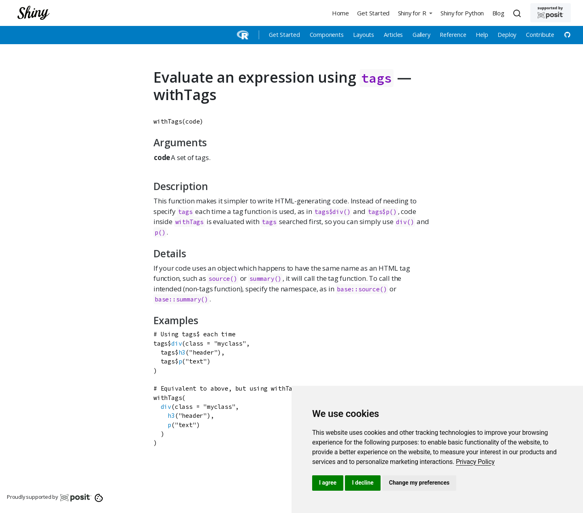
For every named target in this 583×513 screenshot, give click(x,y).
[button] (415, 13)
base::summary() (181, 299)
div (176, 343)
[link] (475, 462)
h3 (182, 352)
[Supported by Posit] (550, 12)
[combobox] (518, 13)
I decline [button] (362, 482)
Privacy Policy (475, 462)
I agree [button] (327, 482)
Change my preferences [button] (419, 482)
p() (160, 232)
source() (223, 278)
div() (405, 222)
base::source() (362, 289)
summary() (265, 278)
